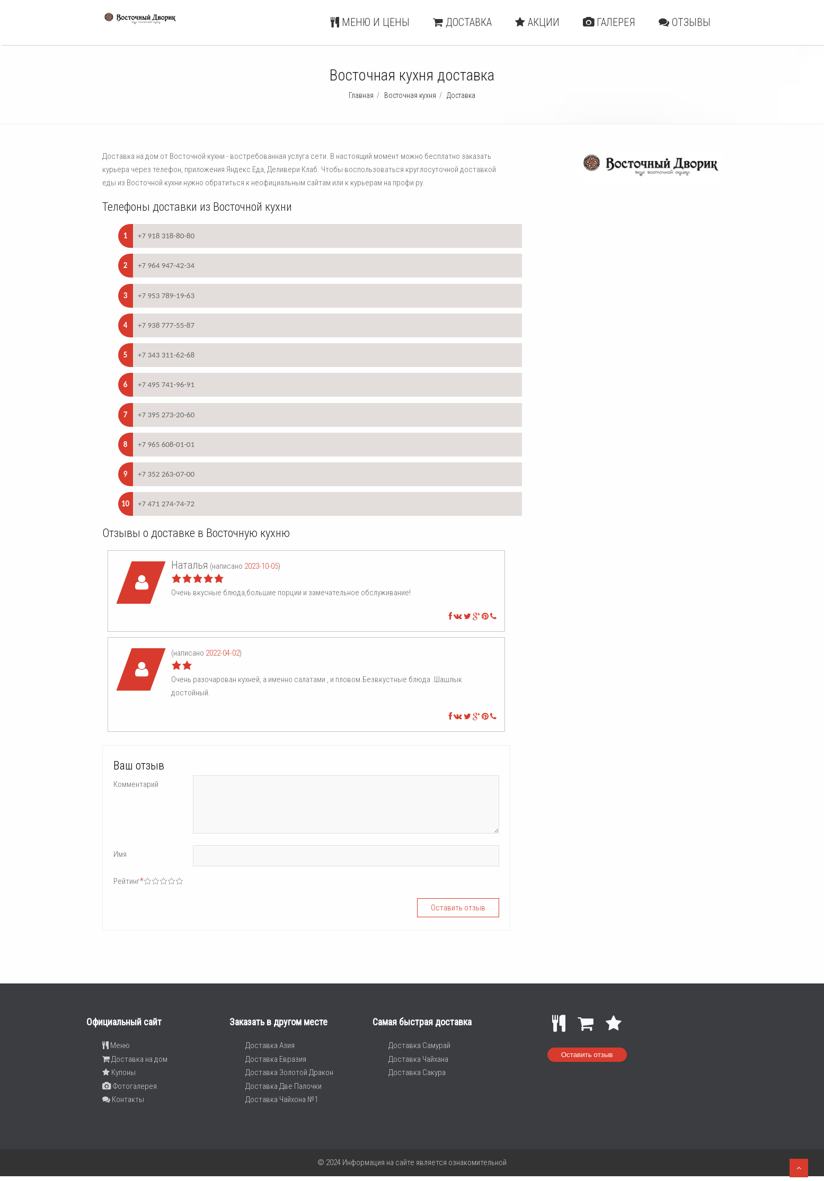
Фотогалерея (129, 1086)
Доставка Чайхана (418, 1059)
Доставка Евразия (275, 1059)
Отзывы (685, 22)
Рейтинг (128, 881)
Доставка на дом (134, 1059)
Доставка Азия (270, 1045)
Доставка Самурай (419, 1045)
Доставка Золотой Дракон (289, 1072)
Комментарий (135, 784)
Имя (120, 854)
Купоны (119, 1072)
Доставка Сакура (417, 1072)
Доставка (462, 22)
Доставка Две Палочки (283, 1086)
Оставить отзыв (587, 1055)
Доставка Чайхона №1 (281, 1099)
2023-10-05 (261, 566)
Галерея (609, 22)
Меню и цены (370, 22)
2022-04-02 (223, 653)
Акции (537, 22)
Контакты (123, 1099)
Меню (116, 1045)
